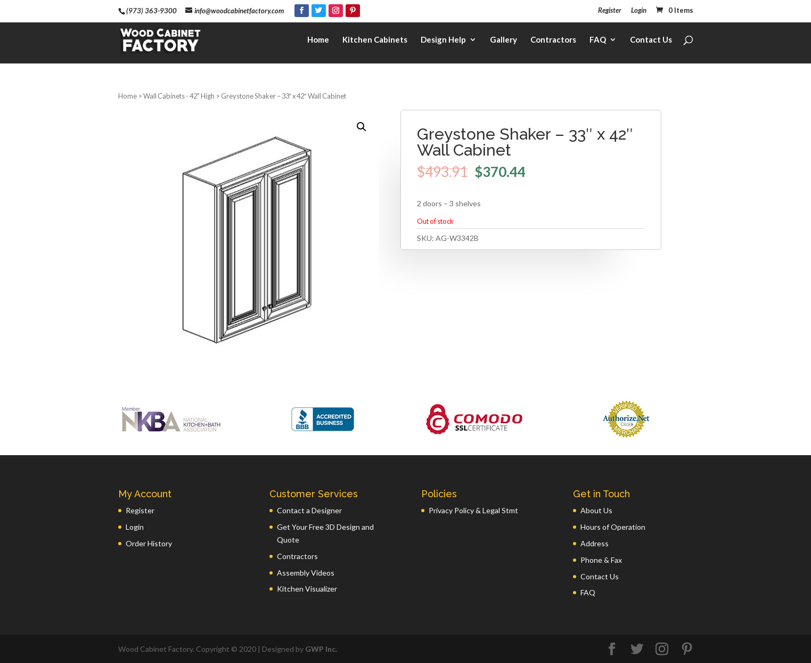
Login (638, 10)
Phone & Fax (601, 559)
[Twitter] (319, 10)
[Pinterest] (353, 10)
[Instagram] (336, 10)
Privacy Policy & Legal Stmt (473, 510)
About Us (596, 510)
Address (594, 543)
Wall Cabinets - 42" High (179, 96)
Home (318, 40)
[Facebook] (301, 10)
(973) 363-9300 (151, 10)
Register (609, 10)
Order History (149, 543)
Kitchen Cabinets (374, 40)
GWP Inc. (321, 648)
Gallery (503, 40)
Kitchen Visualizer (307, 588)
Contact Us (651, 40)
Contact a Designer (309, 510)
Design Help (443, 40)
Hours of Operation (612, 526)
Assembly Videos (305, 572)
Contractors (553, 40)
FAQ (597, 40)
